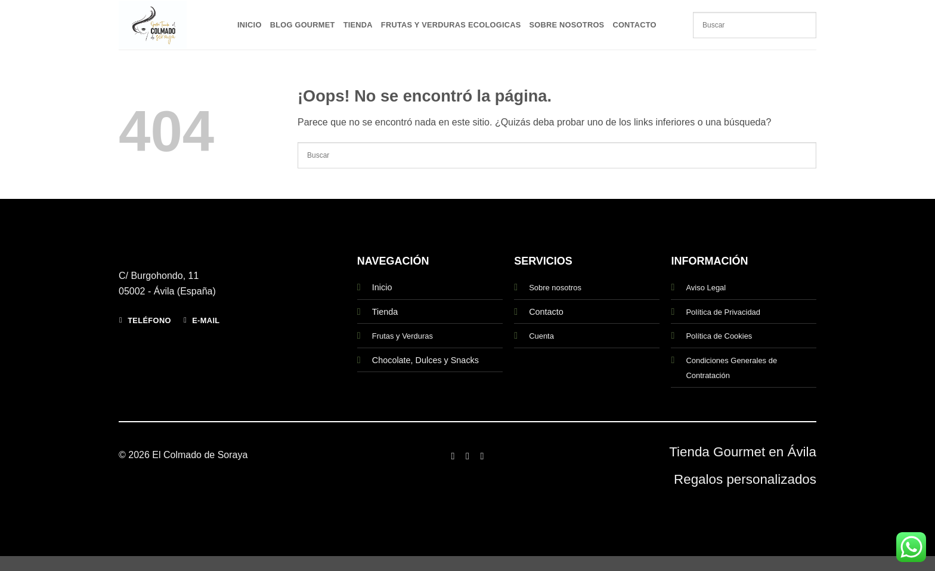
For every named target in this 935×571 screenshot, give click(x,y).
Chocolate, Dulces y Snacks (425, 360)
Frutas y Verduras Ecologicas (451, 24)
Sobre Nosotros (567, 24)
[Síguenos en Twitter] (482, 455)
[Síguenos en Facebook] (452, 455)
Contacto (634, 24)
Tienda (358, 24)
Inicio (249, 24)
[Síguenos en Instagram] (467, 455)
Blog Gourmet (302, 24)
